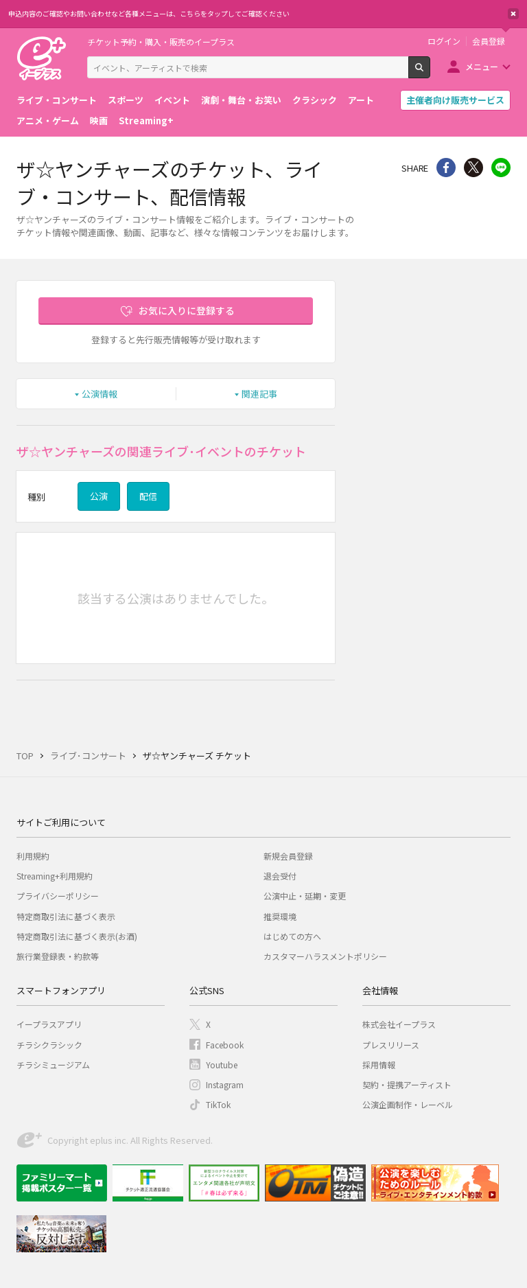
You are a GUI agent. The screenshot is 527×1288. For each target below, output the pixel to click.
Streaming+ (146, 120)
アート (361, 99)
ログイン (444, 41)
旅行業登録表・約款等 (57, 956)
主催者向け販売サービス (455, 99)
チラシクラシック (49, 1044)
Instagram (225, 1084)
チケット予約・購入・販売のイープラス (161, 41)
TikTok (218, 1104)
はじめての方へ (292, 936)
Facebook (225, 1044)
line (501, 167)
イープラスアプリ (49, 1024)
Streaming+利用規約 (54, 876)
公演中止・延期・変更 (305, 895)
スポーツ (125, 99)
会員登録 (488, 41)
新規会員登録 (288, 856)
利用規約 (32, 856)
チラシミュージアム (53, 1064)
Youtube (221, 1064)
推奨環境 (280, 916)
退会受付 (280, 876)
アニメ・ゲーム (47, 120)
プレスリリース (390, 1044)
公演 (99, 496)
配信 (148, 496)
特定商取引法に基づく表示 (65, 916)
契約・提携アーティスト (407, 1084)
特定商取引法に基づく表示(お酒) (76, 936)
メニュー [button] (481, 66)
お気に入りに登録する (187, 310)
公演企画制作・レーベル (407, 1104)
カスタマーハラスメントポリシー (325, 956)
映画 (99, 120)
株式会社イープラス (399, 1024)
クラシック (314, 99)
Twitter (473, 167)
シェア (446, 167)
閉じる (513, 13)
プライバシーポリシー (57, 895)
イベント (172, 99)
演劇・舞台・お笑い (241, 99)
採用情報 (378, 1064)
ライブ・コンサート (56, 99)
